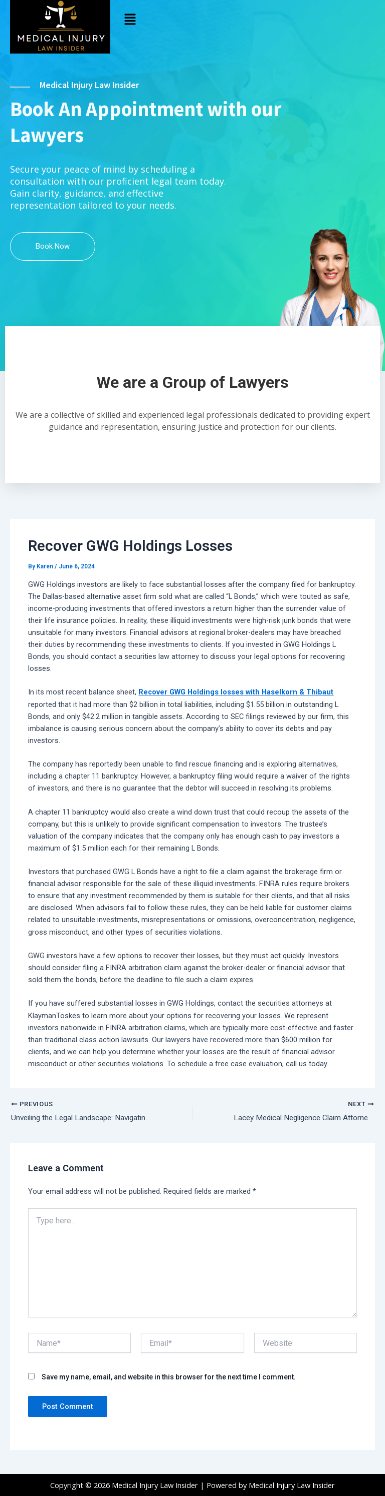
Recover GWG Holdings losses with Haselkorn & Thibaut (235, 704)
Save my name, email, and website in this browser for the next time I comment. (169, 1390)
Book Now (53, 258)
